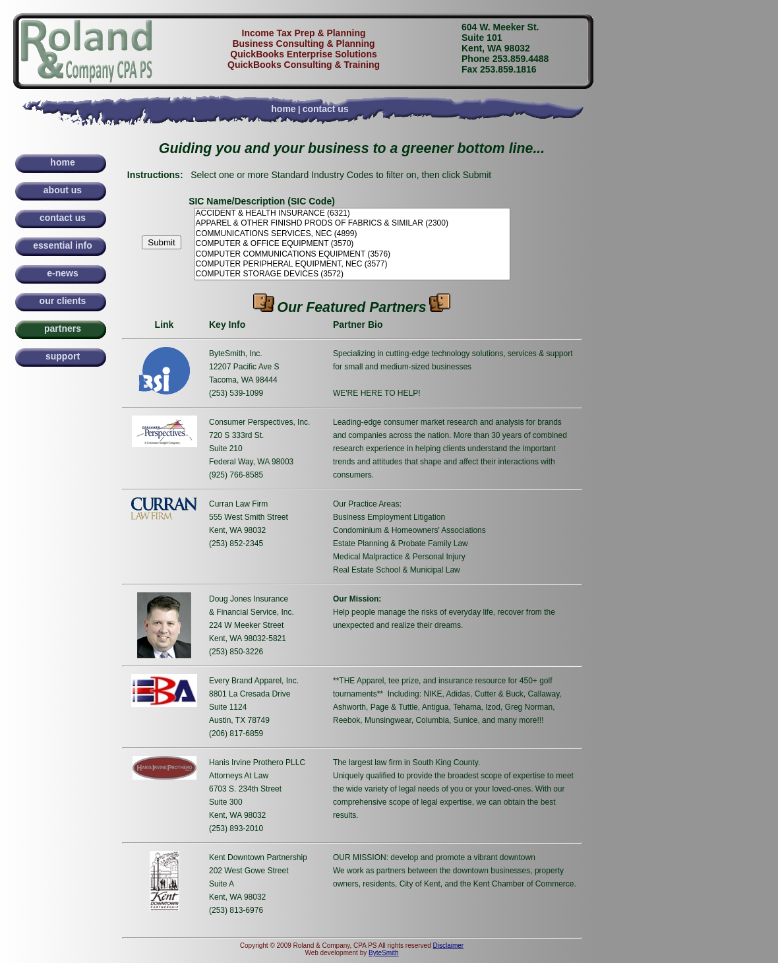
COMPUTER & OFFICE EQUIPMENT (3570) (352, 244)
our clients (63, 300)
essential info (62, 245)
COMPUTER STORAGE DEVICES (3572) (352, 274)
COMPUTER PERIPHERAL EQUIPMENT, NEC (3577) (352, 264)
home (283, 109)
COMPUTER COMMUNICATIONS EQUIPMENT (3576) (352, 254)
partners (62, 328)
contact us (326, 109)
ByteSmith (384, 952)
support (62, 356)
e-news (62, 273)
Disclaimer (448, 945)
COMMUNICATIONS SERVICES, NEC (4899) (352, 234)
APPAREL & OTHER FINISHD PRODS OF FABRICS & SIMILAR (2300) (352, 223)
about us (63, 190)
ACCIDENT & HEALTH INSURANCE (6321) (352, 213)
